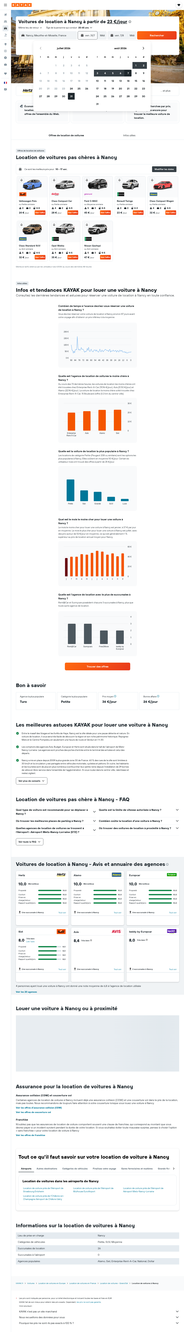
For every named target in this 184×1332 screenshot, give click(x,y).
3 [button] (71, 65)
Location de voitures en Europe (52, 1283)
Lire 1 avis (30, 941)
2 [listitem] (21, 208)
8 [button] (56, 73)
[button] (5, 5)
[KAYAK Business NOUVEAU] (5, 64)
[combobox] (30, 27)
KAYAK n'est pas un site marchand (99, 1311)
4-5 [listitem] (36, 208)
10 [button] (71, 73)
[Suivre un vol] (5, 51)
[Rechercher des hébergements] (5, 21)
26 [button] (86, 88)
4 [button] (79, 65)
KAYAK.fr (19, 1283)
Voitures (31, 1283)
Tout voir (62, 912)
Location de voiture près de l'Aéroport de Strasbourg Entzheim (43, 1190)
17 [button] (71, 80)
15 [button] (56, 80)
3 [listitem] (93, 208)
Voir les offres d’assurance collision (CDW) (39, 1107)
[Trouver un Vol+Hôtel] (5, 35)
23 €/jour (117, 21)
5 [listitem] (86, 208)
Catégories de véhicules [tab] (75, 1168)
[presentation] (129, 21)
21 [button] (48, 88)
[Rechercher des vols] (5, 15)
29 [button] (55, 96)
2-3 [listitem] (134, 208)
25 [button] (79, 88)
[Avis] (116, 932)
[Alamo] (116, 875)
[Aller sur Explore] (5, 44)
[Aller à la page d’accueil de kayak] (22, 5)
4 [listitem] (54, 208)
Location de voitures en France (82, 1283)
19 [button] (87, 80)
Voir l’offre (40, 212)
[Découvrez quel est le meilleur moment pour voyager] (5, 57)
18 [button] (79, 80)
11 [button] (79, 73)
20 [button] (40, 88)
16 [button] (63, 80)
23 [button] (63, 88)
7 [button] (48, 73)
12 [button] (87, 73)
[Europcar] (172, 875)
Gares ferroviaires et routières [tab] (137, 1168)
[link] (97, 666)
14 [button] (48, 80)
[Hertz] (61, 875)
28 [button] (48, 96)
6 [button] (40, 73)
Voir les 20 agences (26, 991)
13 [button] (40, 80)
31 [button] (71, 96)
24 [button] (71, 88)
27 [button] (40, 96)
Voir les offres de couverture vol (33, 1112)
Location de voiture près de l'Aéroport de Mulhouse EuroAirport (93, 1190)
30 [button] (63, 96)
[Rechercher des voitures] (5, 28)
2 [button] (63, 65)
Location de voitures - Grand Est (114, 1283)
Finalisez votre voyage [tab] (104, 1168)
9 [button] (63, 73)
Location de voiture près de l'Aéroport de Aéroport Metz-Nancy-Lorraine (143, 1190)
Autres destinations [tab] (47, 1168)
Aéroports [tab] (26, 1168)
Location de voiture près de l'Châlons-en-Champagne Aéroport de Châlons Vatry (43, 1197)
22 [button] (55, 88)
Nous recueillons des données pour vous (99, 1317)
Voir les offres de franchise (30, 1135)
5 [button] (87, 65)
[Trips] (5, 73)
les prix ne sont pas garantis (89, 1302)
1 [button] (55, 65)
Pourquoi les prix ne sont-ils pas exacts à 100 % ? (99, 1323)
